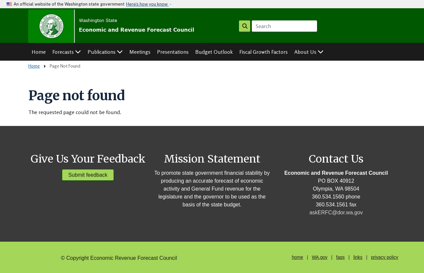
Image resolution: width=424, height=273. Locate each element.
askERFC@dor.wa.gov (336, 212)
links (357, 257)
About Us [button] (309, 51)
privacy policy (384, 257)
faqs (340, 257)
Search (245, 25)
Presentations (173, 51)
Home (39, 51)
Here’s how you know (147, 4)
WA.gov (319, 257)
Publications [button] (105, 51)
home (297, 257)
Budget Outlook (214, 51)
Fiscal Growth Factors (263, 51)
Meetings (139, 51)
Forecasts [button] (66, 51)
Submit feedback (87, 175)
